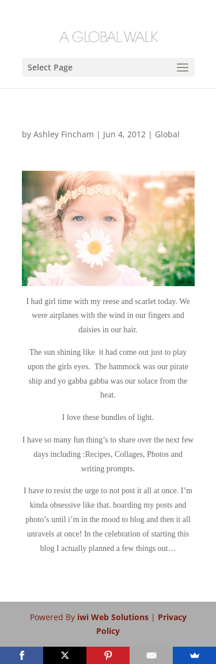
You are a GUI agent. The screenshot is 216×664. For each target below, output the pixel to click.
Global (167, 134)
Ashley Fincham (63, 134)
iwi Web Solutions (114, 617)
